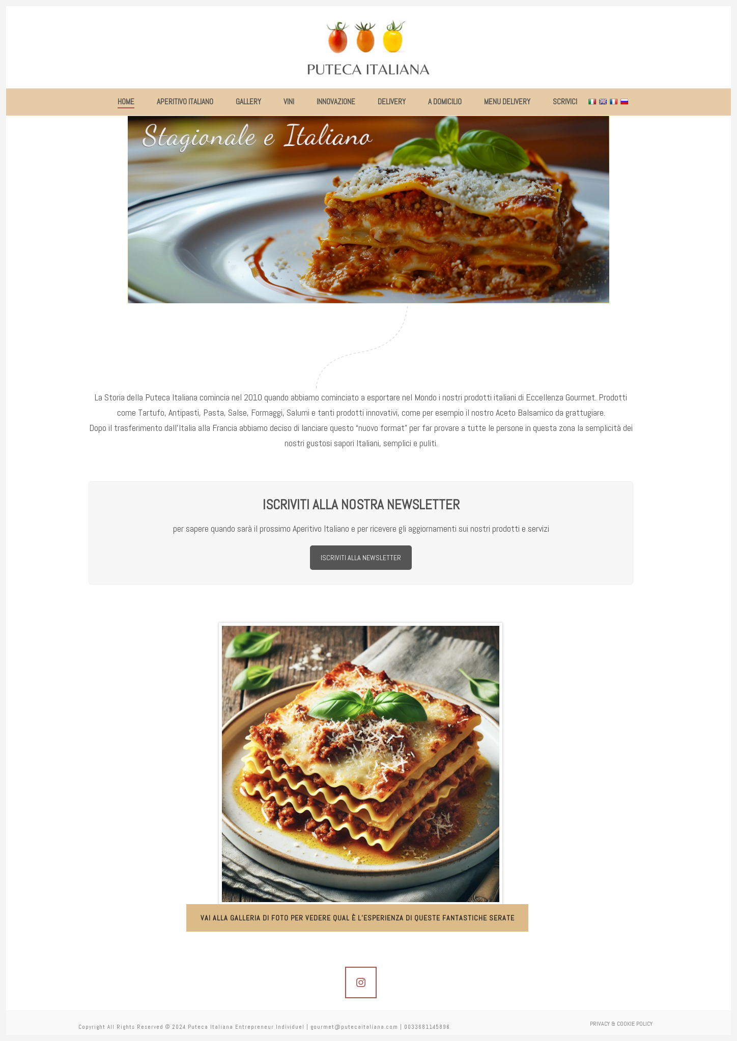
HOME (126, 101)
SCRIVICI (565, 101)
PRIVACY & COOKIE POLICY (621, 1027)
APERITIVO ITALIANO (185, 101)
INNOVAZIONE (336, 101)
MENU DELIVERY (507, 101)
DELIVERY (392, 101)
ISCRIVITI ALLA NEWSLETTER (361, 557)
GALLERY (248, 101)
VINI (289, 101)
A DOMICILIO (445, 101)
